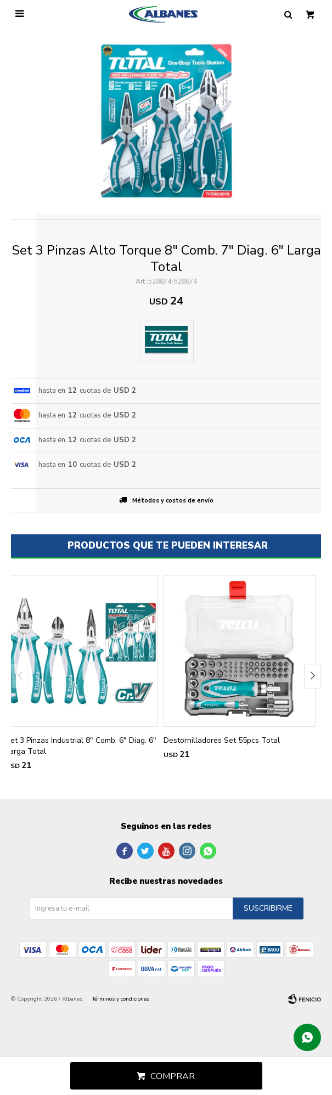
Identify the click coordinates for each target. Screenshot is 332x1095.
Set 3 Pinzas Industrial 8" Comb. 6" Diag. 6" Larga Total (80, 746)
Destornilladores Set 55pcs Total (222, 740)
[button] (312, 676)
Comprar (172, 1076)
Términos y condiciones (120, 999)
